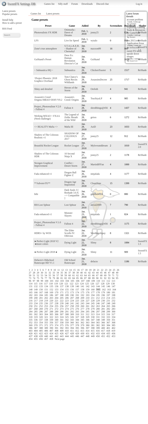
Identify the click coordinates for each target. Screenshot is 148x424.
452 (108, 336)
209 (82, 298)
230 (103, 300)
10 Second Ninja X (69, 155)
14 (70, 270)
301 (30, 314)
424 (51, 333)
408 (56, 330)
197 (108, 295)
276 (77, 309)
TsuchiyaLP (96, 98)
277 (82, 309)
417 (103, 330)
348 (98, 319)
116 (40, 283)
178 (98, 292)
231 (108, 300)
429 (77, 333)
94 (113, 278)
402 (113, 328)
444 (67, 336)
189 (67, 295)
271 (51, 309)
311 (82, 314)
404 (36, 330)
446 (77, 336)
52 (38, 275)
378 (77, 325)
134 (46, 286)
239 (61, 303)
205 (61, 298)
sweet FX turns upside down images (134, 54)
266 (113, 306)
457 (46, 339)
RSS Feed (7, 28)
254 (51, 306)
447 (82, 336)
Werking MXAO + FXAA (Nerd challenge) (47, 117)
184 (41, 295)
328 (82, 317)
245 (93, 303)
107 (83, 281)
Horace (132, 37)
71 (113, 275)
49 (117, 272)
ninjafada (95, 174)
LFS (36, 40)
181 (113, 292)
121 (66, 283)
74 (34, 278)
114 (30, 283)
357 (56, 322)
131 (30, 286)
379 (82, 325)
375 (61, 325)
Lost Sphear (70, 205)
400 (103, 328)
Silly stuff (63, 4)
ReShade (142, 32)
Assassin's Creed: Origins (71, 98)
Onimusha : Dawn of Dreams (70, 32)
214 (108, 298)
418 (108, 330)
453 (113, 336)
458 (51, 339)
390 (51, 328)
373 (51, 325)
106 (77, 281)
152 (51, 289)
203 (51, 298)
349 (103, 319)
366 (103, 322)
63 (81, 275)
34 (57, 272)
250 (30, 306)
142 (87, 286)
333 (108, 317)
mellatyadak (134, 47)
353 (36, 322)
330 (93, 317)
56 (54, 275)
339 (51, 319)
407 (51, 330)
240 (67, 303)
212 (98, 298)
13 (66, 270)
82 (65, 278)
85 (77, 278)
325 (67, 317)
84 (73, 278)
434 (103, 333)
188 (61, 295)
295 (87, 311)
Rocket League (71, 145)
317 (113, 314)
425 (56, 333)
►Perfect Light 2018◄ (45, 252)
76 (42, 278)
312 (87, 314)
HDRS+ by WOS (42, 233)
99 (42, 281)
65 (89, 275)
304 (46, 314)
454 (30, 339)
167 (41, 292)
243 (82, 303)
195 (98, 295)
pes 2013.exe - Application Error (135, 42)
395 (77, 328)
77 (46, 278)
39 (77, 272)
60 (69, 275)
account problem (135, 19)
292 (72, 311)
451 (103, 336)
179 (103, 292)
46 (105, 272)
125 (87, 283)
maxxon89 (96, 48)
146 (108, 286)
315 (103, 314)
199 (30, 298)
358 (61, 322)
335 (30, 319)
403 (30, 330)
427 (67, 333)
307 (61, 314)
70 (109, 275)
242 (77, 303)
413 (82, 330)
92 (105, 278)
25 (114, 270)
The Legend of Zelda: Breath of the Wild (71, 117)
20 (94, 270)
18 (86, 270)
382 (98, 325)
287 (46, 311)
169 (51, 292)
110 (98, 281)
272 (56, 309)
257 (67, 306)
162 (104, 289)
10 (54, 270)
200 (36, 298)
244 (87, 303)
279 (93, 309)
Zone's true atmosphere (45, 48)
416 (98, 330)
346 (87, 319)
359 (67, 322)
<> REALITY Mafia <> (46, 126)
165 (30, 292)
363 (87, 322)
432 (93, 333)
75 (38, 278)
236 (46, 303)
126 (92, 283)
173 (72, 292)
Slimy (93, 242)
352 (30, 322)
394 (72, 328)
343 (72, 319)
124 (82, 283)
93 (109, 278)
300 (113, 311)
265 (108, 306)
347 (93, 319)
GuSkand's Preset (42, 59)
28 (34, 272)
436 (113, 333)
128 (102, 283)
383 (103, 325)
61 (73, 275)
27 (30, 272)
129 (107, 283)
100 (46, 281)
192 (82, 295)
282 (108, 309)
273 (61, 309)
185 (46, 295)
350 (108, 319)
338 (46, 319)
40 (81, 272)
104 (67, 281)
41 (85, 272)
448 (87, 336)
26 (118, 270)
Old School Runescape (69, 261)
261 (87, 306)
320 (41, 317)
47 (109, 272)
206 (67, 298)
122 (71, 283)
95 (117, 278)
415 (92, 330)
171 (61, 292)
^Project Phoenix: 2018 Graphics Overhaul (45, 79)
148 (30, 289)
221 (56, 300)
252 (41, 306)
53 (42, 275)
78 (50, 278)
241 (72, 303)
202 (46, 298)
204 (56, 298)
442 (56, 336)
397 (87, 328)
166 (36, 292)
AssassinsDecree (99, 79)
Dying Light (70, 242)
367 (108, 322)
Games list (49, 4)
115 (35, 283)
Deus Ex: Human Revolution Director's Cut (71, 59)
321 (46, 317)
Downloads (87, 4)
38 (73, 272)
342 (67, 319)
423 (46, 333)
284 (30, 311)
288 (51, 311)
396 (82, 328)
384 (108, 325)
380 (87, 325)
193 (87, 295)
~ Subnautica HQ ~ (43, 70)
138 (67, 286)
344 (77, 319)
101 (51, 281)
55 (50, 275)
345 (82, 319)
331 (98, 317)
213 (103, 298)
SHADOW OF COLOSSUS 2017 (71, 136)
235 (41, 303)
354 (41, 322)
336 (36, 319)
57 (57, 275)
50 (30, 275)
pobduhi (133, 24)
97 (34, 281)
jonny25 (95, 32)
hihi (36, 194)
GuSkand (95, 59)
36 (65, 272)
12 (62, 270)
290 (61, 311)
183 (36, 295)
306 (56, 314)
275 (72, 309)
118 (51, 283)
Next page (60, 339)
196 (103, 295)
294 (82, 311)
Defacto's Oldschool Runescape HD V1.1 (44, 261)
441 (51, 336)
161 (98, 289)
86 (81, 278)
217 (36, 300)
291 (67, 311)
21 (98, 270)
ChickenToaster (98, 70)
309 (72, 314)
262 (93, 306)
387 (36, 328)
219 (46, 300)
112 (108, 281)
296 (93, 311)
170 (56, 292)
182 (30, 295)
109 (93, 281)
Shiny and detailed (43, 89)
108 (88, 281)
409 (61, 330)
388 (41, 328)
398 (93, 328)
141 (82, 286)
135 (51, 286)
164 (114, 289)
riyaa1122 (133, 61)
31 (46, 272)
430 (82, 333)
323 (56, 317)
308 (67, 314)
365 (98, 322)
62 (77, 275)
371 (41, 325)
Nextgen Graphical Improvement (43, 164)
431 (87, 333)
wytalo (94, 40)
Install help (7, 20)
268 (36, 309)
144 (98, 286)
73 (30, 278)
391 (56, 328)
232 (113, 300)
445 (72, 336)
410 (67, 330)
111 (103, 281)
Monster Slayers (68, 214)
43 (93, 272)
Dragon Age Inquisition (70, 183)
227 (87, 300)
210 (87, 298)
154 (61, 289)
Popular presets (9, 14)
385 (113, 325)
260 (82, 306)
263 (98, 306)
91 (101, 278)
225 (77, 300)
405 (41, 330)
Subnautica (69, 70)
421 (36, 333)
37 (69, 272)
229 (98, 300)
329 (87, 317)
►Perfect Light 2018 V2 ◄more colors (46, 242)
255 (56, 306)
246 (98, 303)
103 (62, 281)
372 (46, 325)
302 (36, 314)
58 (61, 275)
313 (92, 314)
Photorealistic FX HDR (45, 32)
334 (113, 317)
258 (72, 306)
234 (36, 303)
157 (77, 289)
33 (54, 272)
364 (93, 322)
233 (30, 303)
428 (72, 333)
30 (42, 272)
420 (30, 333)
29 (38, 272)
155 (67, 289)
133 (41, 286)
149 (36, 289)
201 (41, 298)
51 (34, 275)
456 (41, 339)
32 (50, 272)
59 (65, 275)
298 (103, 311)
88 (89, 278)
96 (30, 281)
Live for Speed (71, 40)
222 (61, 300)
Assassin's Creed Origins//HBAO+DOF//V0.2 (48, 98)
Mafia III (68, 126)
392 (61, 328)
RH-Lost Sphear (42, 205)
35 (61, 272)
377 (72, 325)
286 (41, 311)
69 (105, 275)
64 (85, 275)
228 (93, 300)
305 (51, 314)
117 (46, 283)
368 (113, 322)
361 (77, 322)
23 (106, 270)
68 (101, 275)
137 (61, 286)
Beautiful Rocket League (46, 145)
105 (72, 281)
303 (41, 314)
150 (41, 289)
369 (30, 325)
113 (113, 281)
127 (97, 283)
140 (77, 286)
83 (69, 278)
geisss (93, 117)
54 (46, 275)
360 (72, 322)
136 (56, 286)
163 (109, 289)
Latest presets (9, 11)
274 (67, 309)
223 (67, 300)
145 (103, 286)
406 (46, 330)
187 (56, 295)
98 (38, 281)
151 (46, 289)
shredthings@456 (99, 108)
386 (30, 328)
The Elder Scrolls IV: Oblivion (69, 233)
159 (87, 289)
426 (61, 333)
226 (82, 300)
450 (98, 336)
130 (113, 283)
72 (117, 275)
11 (58, 270)
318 (30, 317)
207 (72, 298)
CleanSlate (96, 183)
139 (72, 286)
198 (113, 295)
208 (77, 298)
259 (77, 306)
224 (72, 300)
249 (113, 303)
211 (92, 298)
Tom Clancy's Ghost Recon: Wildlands (71, 80)
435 (108, 333)
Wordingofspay (98, 233)
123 (76, 283)
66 (93, 275)
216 (30, 300)
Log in (139, 4)
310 (77, 314)
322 (51, 317)
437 (30, 336)
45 (101, 272)
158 (82, 289)
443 (61, 336)
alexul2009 (96, 205)
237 (51, 303)
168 (46, 292)
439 (41, 336)
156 (72, 289)
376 (67, 325)
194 (93, 295)
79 (54, 278)
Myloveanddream (99, 145)
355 (46, 322)
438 (36, 336)
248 (108, 303)
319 (36, 317)
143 (93, 286)
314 (98, 314)
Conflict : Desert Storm (70, 164)
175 (82, 292)
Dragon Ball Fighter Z (70, 174)
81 (61, 278)
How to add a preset (12, 23)
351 (113, 319)
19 (90, 270)
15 (74, 270)
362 (82, 322)
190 (72, 295)
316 (108, 314)
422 (41, 333)
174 (77, 292)
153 (56, 289)
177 (93, 292)
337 (41, 319)
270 (46, 309)
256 (61, 306)
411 (72, 330)
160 (93, 289)
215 (113, 298)
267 (30, 309)
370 (36, 325)
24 (110, 270)
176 (87, 292)
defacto (94, 261)
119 (56, 283)
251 (36, 306)
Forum (74, 4)
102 (57, 281)
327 (77, 317)
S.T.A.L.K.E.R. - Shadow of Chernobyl (71, 49)
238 (56, 303)
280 (98, 309)
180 (108, 292)
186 (51, 295)
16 (78, 270)
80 (57, 278)
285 (36, 311)
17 (82, 270)
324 (61, 317)
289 (56, 311)
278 (87, 309)
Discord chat (102, 4)
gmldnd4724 (97, 194)
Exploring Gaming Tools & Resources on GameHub (136, 30)
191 (77, 295)
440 (46, 336)
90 (97, 278)
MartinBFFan (97, 164)
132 (36, 286)
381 (93, 325)
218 (41, 300)
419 (113, 330)
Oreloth (94, 89)
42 (89, 272)
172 (67, 292)
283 (113, 309)
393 (67, 328)
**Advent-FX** (42, 183)
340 (56, 319)
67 (97, 275)
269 (41, 309)
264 (103, 306)
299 (108, 311)
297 (98, 311)
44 (97, 272)
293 (77, 311)
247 (103, 303)
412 (77, 330)
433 (98, 333)
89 (93, 278)
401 (108, 328)
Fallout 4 (68, 108)
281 (103, 309)
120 (61, 283)
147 (113, 286)
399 (98, 328)
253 (46, 306)
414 (87, 330)
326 (72, 317)
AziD (93, 126)
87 (85, 278)
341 (61, 319)
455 (36, 339)
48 (113, 272)
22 (102, 270)
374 (56, 325)
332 (103, 317)
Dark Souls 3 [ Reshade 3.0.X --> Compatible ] (71, 194)
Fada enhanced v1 (43, 174)
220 (51, 300)
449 (93, 336)
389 (46, 328)
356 (51, 322)
